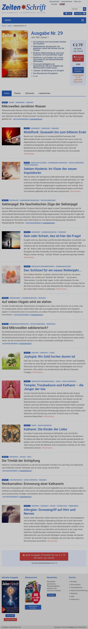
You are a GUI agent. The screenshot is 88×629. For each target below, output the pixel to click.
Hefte (9, 26)
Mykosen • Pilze (62, 506)
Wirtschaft (44, 352)
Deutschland (14, 200)
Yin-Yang (22, 456)
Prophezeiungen (15, 298)
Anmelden (51, 595)
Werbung (74, 593)
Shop (68, 13)
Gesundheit (44, 506)
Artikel (6, 93)
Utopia (52, 352)
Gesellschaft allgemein (38, 162)
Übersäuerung (73, 506)
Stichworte (29, 93)
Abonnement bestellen (79, 70)
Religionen (42, 298)
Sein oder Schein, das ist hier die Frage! (52, 236)
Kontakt (54, 4)
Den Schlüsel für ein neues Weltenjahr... (53, 270)
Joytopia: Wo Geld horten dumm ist (49, 356)
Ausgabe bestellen (36, 119)
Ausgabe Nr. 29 (47, 33)
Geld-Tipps (35, 352)
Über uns (77, 1)
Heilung (52, 506)
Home (4, 26)
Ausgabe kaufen (78, 58)
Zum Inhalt (10, 615)
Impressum (75, 599)
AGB (72, 596)
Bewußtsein (36, 232)
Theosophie (62, 232)
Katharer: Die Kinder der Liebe (45, 429)
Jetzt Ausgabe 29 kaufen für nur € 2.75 (44, 556)
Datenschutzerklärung (79, 590)
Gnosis (58, 381)
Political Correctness (76, 162)
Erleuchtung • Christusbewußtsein (43, 266)
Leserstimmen (66, 1)
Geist (29, 456)
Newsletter (80, 13)
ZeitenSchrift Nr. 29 (19, 26)
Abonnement (54, 1)
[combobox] (77, 9)
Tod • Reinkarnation (16, 480)
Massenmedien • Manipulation (58, 162)
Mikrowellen (20, 102)
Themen (17, 93)
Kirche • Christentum (31, 165)
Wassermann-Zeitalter (49, 232)
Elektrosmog (35, 128)
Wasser (11, 102)
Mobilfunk (29, 102)
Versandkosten (76, 587)
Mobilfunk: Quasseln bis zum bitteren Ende (55, 132)
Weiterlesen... (29, 153)
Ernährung (35, 506)
